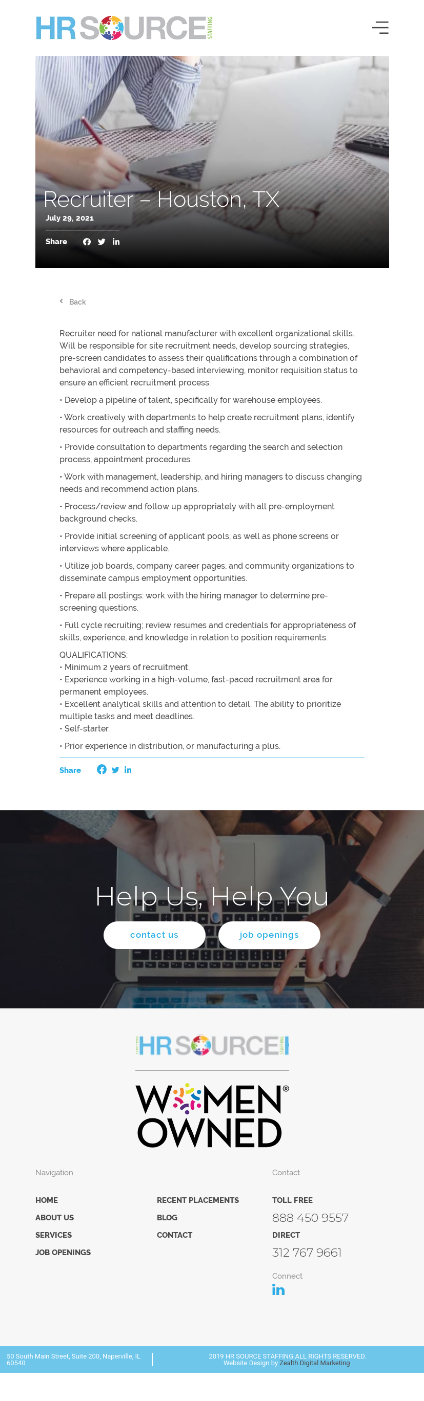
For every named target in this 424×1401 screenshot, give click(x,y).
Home (46, 1200)
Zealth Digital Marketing (314, 1363)
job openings (269, 935)
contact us (154, 935)
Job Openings (63, 1252)
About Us (54, 1217)
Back (77, 302)
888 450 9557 (310, 1218)
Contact (174, 1235)
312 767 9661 (307, 1252)
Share (56, 242)
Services (53, 1235)
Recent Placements (198, 1200)
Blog (167, 1217)
